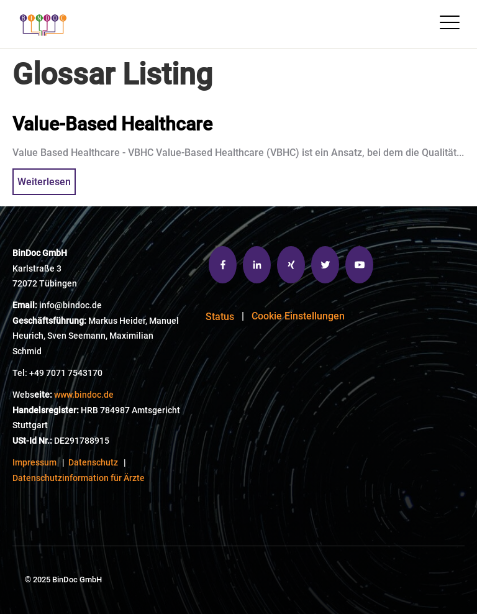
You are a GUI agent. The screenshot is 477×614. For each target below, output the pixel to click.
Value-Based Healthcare (112, 124)
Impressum (34, 462)
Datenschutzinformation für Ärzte (78, 478)
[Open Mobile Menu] (449, 24)
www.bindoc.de (84, 395)
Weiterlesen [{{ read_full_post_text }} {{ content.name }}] (44, 182)
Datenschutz (93, 462)
